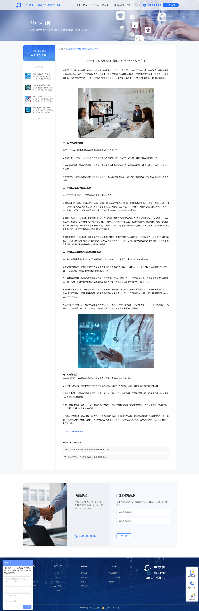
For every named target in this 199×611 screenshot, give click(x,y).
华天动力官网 (113, 573)
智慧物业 (111, 581)
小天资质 (57, 577)
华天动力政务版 (114, 577)
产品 (85, 5)
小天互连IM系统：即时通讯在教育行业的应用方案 (90, 450)
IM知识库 (57, 586)
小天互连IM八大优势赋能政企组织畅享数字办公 (89, 457)
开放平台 (95, 5)
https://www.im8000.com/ (74, 431)
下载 (128, 5)
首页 (78, 5)
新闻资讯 (57, 581)
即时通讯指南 (119, 5)
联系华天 (57, 590)
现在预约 (124, 536)
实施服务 (84, 577)
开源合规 (84, 586)
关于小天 (136, 5)
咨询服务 (84, 573)
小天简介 (57, 573)
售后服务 (84, 581)
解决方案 (105, 5)
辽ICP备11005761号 (112, 608)
